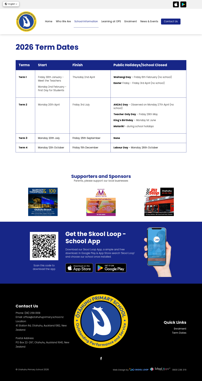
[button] (11, 4)
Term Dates (179, 333)
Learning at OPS (111, 21)
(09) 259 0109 (32, 313)
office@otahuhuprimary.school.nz (43, 317)
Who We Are (63, 21)
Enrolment (130, 21)
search (184, 21)
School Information (86, 21)
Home (48, 21)
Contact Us (171, 21)
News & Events (149, 21)
